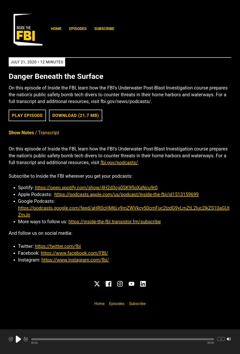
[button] (122, 339)
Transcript (48, 132)
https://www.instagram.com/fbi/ (75, 260)
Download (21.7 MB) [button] (75, 115)
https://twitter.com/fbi (58, 246)
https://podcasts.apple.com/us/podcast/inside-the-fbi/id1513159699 (126, 194)
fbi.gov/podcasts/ (119, 162)
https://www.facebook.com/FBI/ (74, 253)
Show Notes (21, 132)
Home (56, 29)
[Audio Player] (120, 341)
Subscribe (104, 29)
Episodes (77, 29)
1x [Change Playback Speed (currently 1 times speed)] (221, 339)
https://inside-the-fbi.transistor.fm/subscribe (114, 221)
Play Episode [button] (27, 115)
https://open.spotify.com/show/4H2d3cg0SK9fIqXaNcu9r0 (96, 187)
